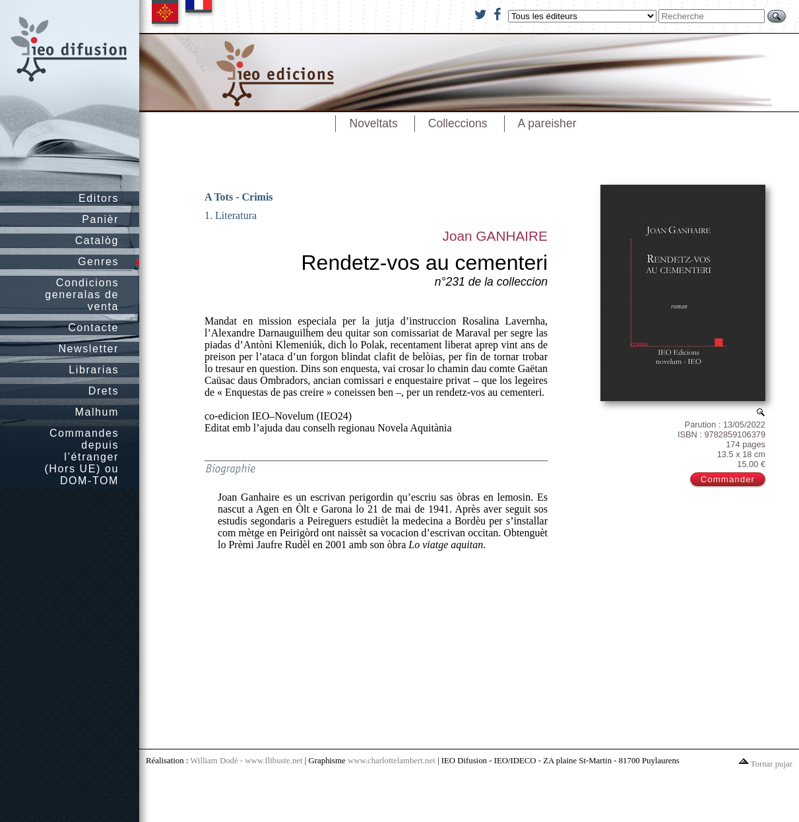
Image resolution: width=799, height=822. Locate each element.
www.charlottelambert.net (391, 760)
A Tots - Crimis (239, 197)
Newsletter (88, 348)
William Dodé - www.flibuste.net (246, 760)
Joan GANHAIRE (495, 235)
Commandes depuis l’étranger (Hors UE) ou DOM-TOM (81, 456)
